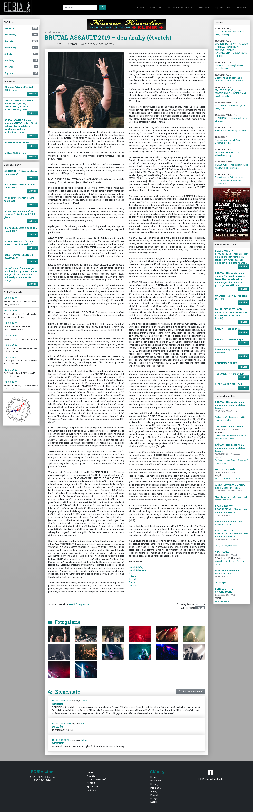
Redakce (242, 7)
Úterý (131, 573)
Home (140, 7)
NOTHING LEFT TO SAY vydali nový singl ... (230, 106)
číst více (32, 94)
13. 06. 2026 (10, 344)
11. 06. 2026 (10, 323)
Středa (132, 576)
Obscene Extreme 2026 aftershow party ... (227, 152)
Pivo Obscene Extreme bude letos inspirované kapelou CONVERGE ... (229, 179)
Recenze (154, 777)
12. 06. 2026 (10, 335)
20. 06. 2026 (10, 369)
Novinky (156, 7)
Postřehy (155, 794)
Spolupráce (222, 7)
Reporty (154, 784)
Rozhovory (155, 780)
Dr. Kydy (154, 798)
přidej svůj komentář (190, 691)
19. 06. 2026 (10, 357)
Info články (155, 787)
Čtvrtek (133, 579)
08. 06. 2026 (10, 310)
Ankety (153, 791)
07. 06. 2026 (10, 298)
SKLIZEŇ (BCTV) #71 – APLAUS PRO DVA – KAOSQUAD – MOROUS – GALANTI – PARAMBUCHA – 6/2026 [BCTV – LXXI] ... (231, 48)
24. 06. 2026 (10, 382)
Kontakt (203, 7)
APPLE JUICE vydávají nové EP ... (231, 129)
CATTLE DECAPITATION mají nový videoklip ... (229, 32)
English (154, 801)
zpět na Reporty (54, 32)
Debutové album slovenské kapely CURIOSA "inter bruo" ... (230, 78)
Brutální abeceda (137, 570)
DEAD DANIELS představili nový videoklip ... (231, 118)
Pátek (132, 582)
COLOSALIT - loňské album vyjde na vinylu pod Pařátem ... (231, 165)
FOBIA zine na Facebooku (210, 774)
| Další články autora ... (80, 604)
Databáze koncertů (180, 7)
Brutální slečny (136, 567)
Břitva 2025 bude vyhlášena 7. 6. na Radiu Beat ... (231, 65)
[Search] (80, 7)
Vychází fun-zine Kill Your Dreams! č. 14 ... (227, 140)
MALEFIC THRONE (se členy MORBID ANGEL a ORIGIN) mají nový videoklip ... (230, 91)
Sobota (133, 585)
